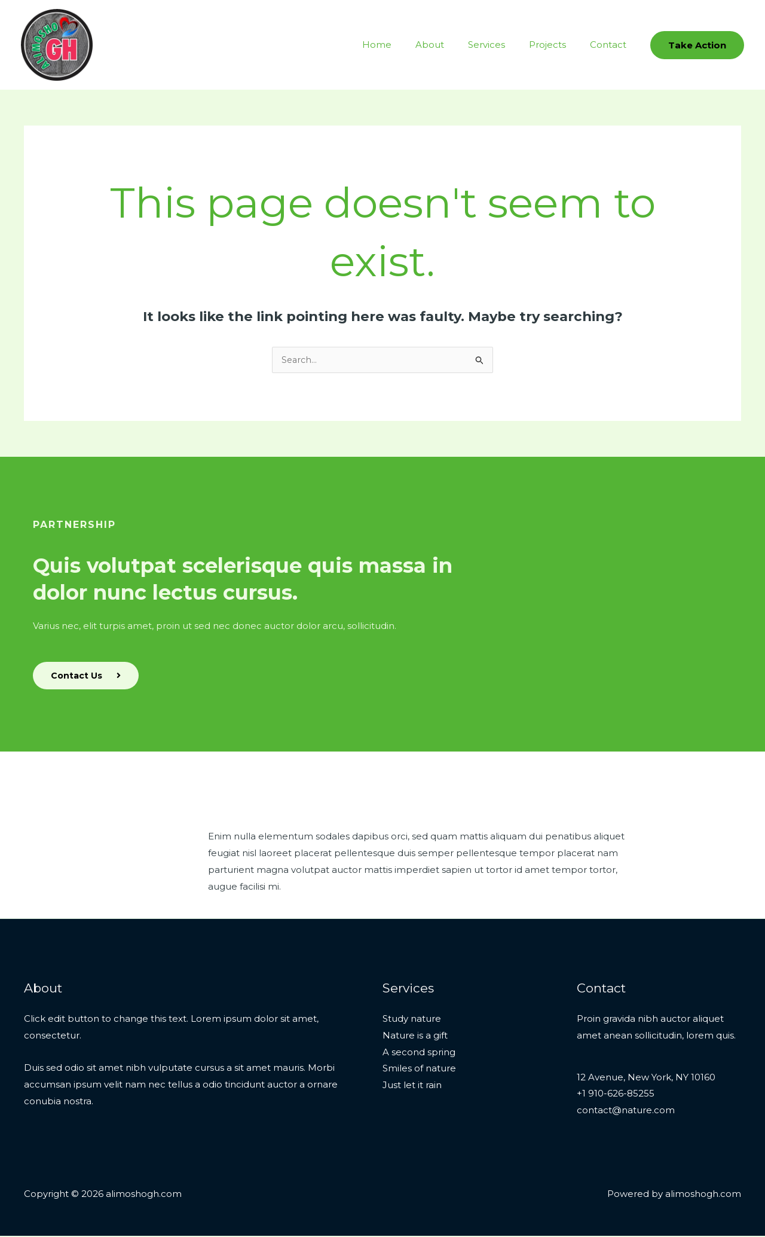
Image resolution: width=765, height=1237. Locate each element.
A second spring (418, 1053)
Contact (611, 44)
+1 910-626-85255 (615, 1094)
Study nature (411, 1019)
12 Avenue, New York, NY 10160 (646, 1078)
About (450, 44)
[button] (697, 45)
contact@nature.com (626, 1111)
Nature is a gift (415, 1036)
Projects (556, 44)
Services (501, 44)
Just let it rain (412, 1086)
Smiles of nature (419, 1069)
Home (403, 44)
